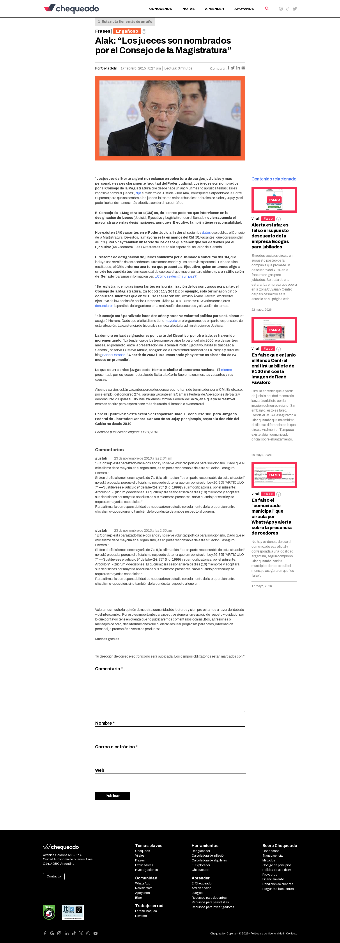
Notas (188, 9)
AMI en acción (201, 888)
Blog (138, 897)
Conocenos (160, 9)
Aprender (214, 9)
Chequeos (142, 851)
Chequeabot (201, 870)
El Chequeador (202, 883)
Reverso (141, 916)
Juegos (197, 893)
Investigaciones (146, 870)
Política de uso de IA (276, 870)
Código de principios (277, 865)
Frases (102, 31)
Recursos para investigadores (213, 907)
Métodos (268, 860)
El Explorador (201, 865)
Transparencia (272, 855)
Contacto (54, 876)
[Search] (266, 8)
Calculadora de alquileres (209, 860)
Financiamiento (273, 879)
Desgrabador (201, 851)
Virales (140, 855)
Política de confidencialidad (267, 933)
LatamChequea (146, 911)
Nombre (105, 723)
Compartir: (218, 68)
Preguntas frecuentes (278, 889)
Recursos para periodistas (210, 902)
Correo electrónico (116, 746)
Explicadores (144, 865)
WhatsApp (142, 883)
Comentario (109, 668)
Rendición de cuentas (277, 884)
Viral (255, 218)
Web (99, 770)
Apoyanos (244, 9)
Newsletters (143, 888)
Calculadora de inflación (208, 855)
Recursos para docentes (209, 897)
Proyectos (269, 874)
